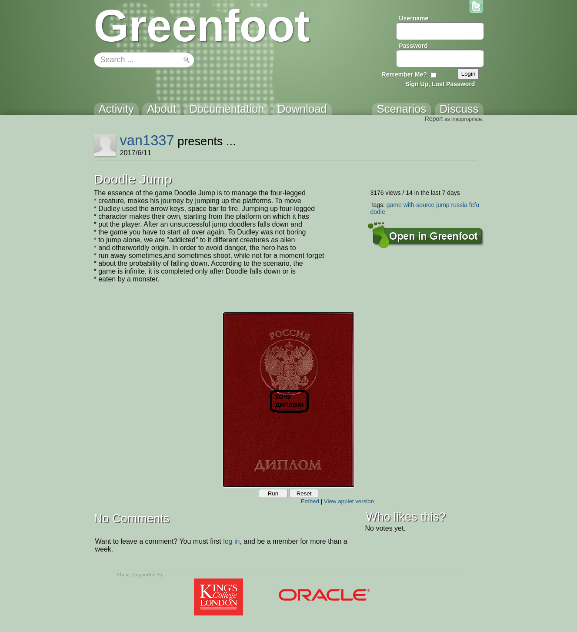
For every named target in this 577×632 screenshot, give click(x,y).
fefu (474, 204)
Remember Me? (404, 74)
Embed (310, 501)
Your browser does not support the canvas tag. (288, 400)
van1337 (147, 140)
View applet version (349, 501)
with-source (419, 204)
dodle (377, 211)
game (394, 204)
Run (273, 493)
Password (413, 45)
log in (231, 541)
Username (414, 18)
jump (442, 204)
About (123, 575)
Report (434, 118)
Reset (304, 493)
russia (459, 204)
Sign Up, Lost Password (440, 83)
